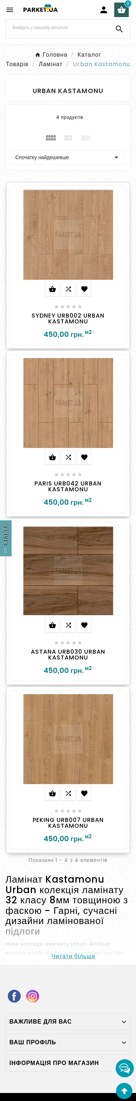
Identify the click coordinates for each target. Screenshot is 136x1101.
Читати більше (73, 956)
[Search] (57, 27)
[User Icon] (104, 10)
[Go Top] (124, 1091)
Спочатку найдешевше (68, 157)
